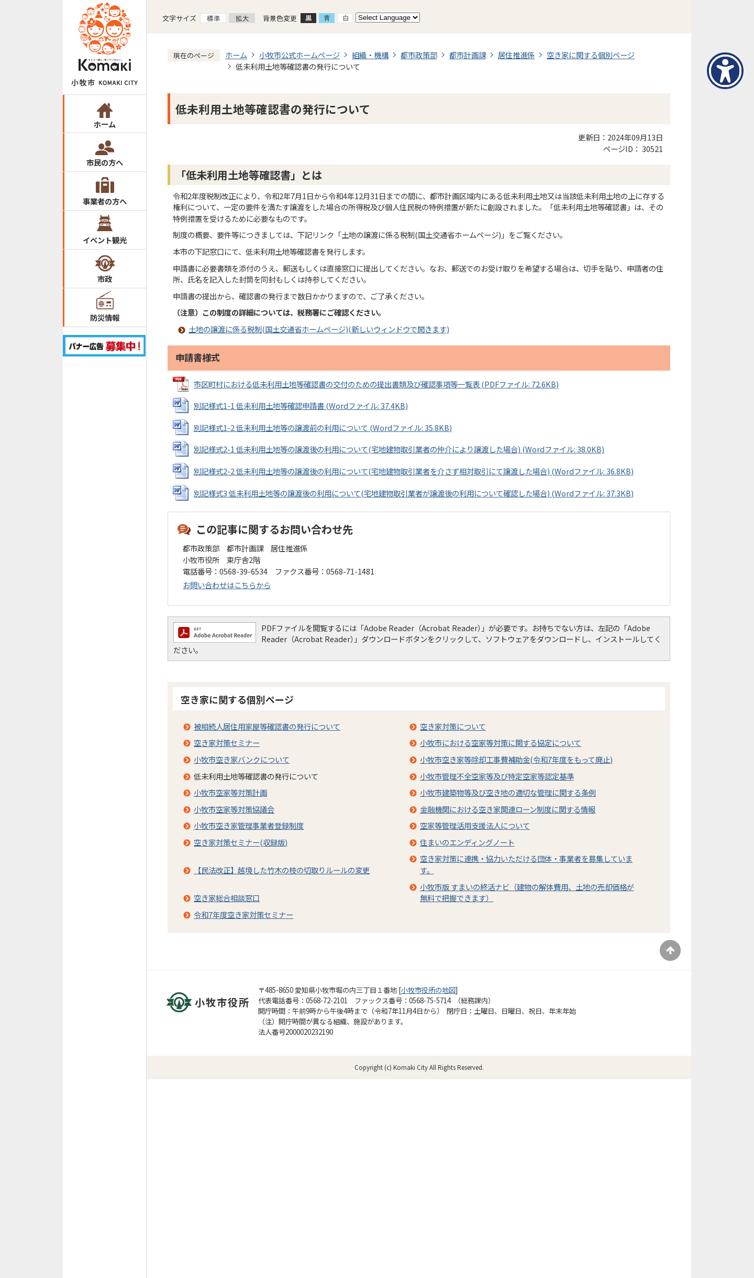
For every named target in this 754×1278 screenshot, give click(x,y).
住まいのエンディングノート (467, 842)
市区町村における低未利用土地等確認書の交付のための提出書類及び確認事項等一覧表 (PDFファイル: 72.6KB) (376, 383)
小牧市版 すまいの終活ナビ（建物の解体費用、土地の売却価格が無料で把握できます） (527, 892)
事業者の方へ (105, 201)
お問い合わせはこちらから (227, 584)
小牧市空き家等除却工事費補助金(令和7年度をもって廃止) (516, 759)
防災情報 (104, 317)
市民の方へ (104, 162)
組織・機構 (370, 54)
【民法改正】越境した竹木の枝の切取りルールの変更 (282, 869)
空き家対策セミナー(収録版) (240, 842)
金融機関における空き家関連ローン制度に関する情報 (507, 809)
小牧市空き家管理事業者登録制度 (249, 825)
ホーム (105, 123)
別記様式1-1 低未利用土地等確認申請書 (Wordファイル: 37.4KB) (301, 405)
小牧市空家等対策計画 (230, 792)
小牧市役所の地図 (428, 990)
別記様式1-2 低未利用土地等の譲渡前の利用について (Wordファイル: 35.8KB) (323, 427)
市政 (104, 278)
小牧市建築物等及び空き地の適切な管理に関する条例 (508, 792)
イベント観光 (105, 239)
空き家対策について (453, 726)
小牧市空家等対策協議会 (234, 809)
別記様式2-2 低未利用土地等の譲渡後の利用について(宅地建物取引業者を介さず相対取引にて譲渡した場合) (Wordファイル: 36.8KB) (414, 470)
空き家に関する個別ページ (591, 54)
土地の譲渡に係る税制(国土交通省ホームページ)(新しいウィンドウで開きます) (318, 328)
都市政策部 (419, 54)
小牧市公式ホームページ (299, 54)
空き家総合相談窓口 (227, 897)
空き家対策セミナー (227, 742)
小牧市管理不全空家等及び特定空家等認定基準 (497, 776)
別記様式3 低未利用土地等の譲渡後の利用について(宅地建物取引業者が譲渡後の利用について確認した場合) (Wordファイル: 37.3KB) (414, 493)
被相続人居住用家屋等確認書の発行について (267, 726)
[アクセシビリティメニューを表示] (725, 70)
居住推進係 (516, 54)
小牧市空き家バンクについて (242, 759)
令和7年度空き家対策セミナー (243, 914)
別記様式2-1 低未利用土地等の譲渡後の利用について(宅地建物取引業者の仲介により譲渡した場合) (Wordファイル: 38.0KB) (399, 448)
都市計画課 (467, 54)
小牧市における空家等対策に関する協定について (500, 742)
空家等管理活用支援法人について (475, 825)
